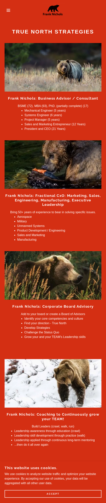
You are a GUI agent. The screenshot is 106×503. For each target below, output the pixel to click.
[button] (7, 10)
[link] (53, 10)
